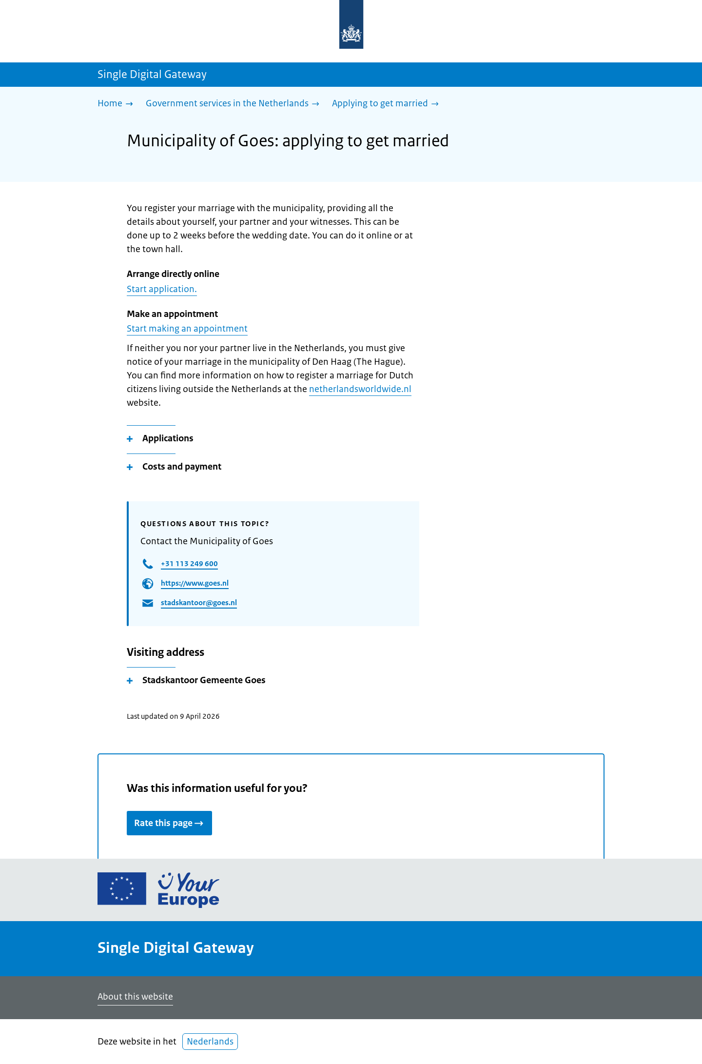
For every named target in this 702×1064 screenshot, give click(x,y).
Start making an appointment (187, 329)
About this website (135, 997)
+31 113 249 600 (189, 563)
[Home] (118, 104)
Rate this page (169, 823)
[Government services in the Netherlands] (235, 104)
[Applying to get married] (388, 104)
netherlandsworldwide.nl (360, 389)
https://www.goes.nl (195, 583)
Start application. (162, 289)
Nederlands (210, 1041)
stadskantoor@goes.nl (199, 602)
